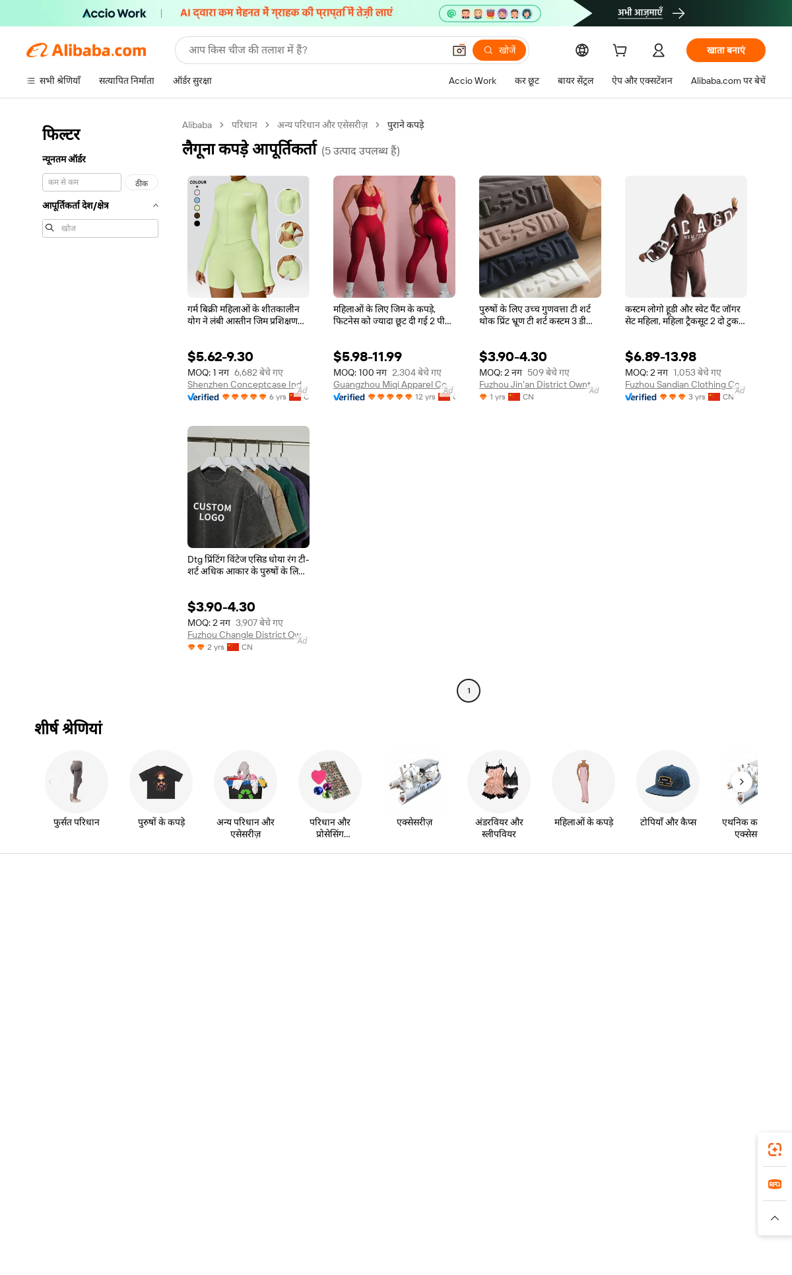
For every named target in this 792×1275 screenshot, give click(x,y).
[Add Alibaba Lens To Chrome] (191, 1145)
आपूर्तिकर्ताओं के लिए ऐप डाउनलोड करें (547, 1014)
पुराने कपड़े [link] (405, 125)
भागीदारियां (501, 989)
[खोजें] (499, 50)
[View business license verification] (510, 1250)
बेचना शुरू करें (506, 914)
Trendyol (554, 1204)
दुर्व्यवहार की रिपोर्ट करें (64, 1014)
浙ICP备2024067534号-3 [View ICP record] (715, 1250)
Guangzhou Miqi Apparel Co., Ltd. (394, 384)
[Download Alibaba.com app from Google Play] (721, 1145)
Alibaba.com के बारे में (674, 914)
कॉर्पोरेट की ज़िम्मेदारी (669, 939)
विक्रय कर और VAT (363, 964)
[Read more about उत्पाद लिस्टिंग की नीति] (308, 1224)
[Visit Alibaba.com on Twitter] (679, 1042)
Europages (605, 1204)
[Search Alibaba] (315, 50)
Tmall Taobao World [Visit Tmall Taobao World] (313, 1204)
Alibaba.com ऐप (410, 1145)
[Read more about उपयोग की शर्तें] (533, 1224)
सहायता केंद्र (46, 914)
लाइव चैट (41, 939)
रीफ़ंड (35, 989)
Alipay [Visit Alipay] (376, 1204)
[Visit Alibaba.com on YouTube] (719, 1042)
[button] (459, 50)
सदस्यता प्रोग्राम (355, 939)
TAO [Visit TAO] (516, 1204)
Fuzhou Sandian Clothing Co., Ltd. (686, 384)
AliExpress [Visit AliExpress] (190, 1204)
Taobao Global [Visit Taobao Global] (468, 1204)
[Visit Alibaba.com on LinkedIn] (659, 1042)
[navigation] (100, 409)
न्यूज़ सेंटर (649, 964)
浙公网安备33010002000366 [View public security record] (583, 1250)
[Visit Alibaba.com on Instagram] (699, 1042)
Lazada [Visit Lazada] (414, 1204)
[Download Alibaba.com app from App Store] (623, 1145)
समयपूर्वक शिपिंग (207, 964)
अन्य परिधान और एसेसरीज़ (322, 125)
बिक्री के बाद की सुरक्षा (215, 989)
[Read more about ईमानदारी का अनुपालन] (606, 1224)
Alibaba (197, 125)
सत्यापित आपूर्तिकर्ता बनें (523, 964)
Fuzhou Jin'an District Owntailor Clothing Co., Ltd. (540, 384)
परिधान (244, 125)
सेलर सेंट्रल (499, 939)
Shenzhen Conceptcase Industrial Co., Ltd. (248, 384)
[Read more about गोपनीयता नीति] (473, 1224)
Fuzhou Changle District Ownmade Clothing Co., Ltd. (248, 634)
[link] (775, 1149)
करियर (645, 989)
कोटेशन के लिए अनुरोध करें (376, 914)
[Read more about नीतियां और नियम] (175, 1224)
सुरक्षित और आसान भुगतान (224, 914)
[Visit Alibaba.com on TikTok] (738, 1042)
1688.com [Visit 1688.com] (242, 1204)
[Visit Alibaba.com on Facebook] (639, 1042)
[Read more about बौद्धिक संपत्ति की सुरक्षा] (396, 1224)
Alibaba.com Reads (369, 989)
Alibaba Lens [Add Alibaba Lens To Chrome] (78, 1145)
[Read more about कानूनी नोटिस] (237, 1224)
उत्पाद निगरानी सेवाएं (213, 1014)
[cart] (622, 52)
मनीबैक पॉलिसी (204, 939)
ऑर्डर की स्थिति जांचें (60, 964)
